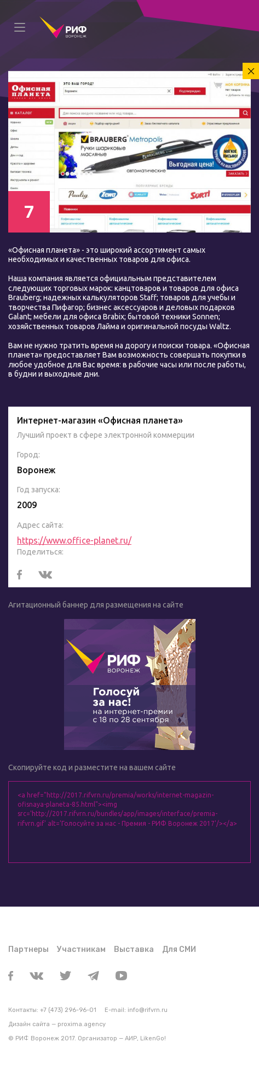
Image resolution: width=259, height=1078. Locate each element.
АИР (131, 1038)
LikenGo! (153, 1038)
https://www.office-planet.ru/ (74, 540)
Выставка (134, 949)
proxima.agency (81, 1024)
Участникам (81, 949)
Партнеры (28, 949)
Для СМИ (179, 949)
